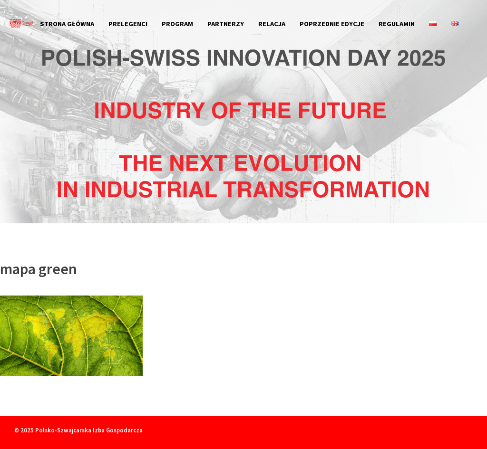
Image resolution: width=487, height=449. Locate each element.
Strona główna (67, 23)
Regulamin (397, 23)
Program (177, 23)
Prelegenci (127, 23)
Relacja (271, 23)
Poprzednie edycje (332, 23)
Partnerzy (225, 23)
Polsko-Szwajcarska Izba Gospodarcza (89, 430)
